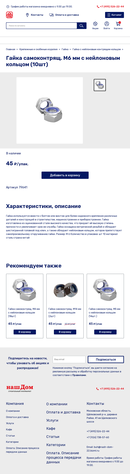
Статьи (10, 435)
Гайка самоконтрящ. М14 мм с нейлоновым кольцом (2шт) (64, 313)
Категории (12, 441)
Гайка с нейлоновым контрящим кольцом (97, 49)
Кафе (9, 429)
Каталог (117, 14)
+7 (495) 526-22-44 (112, 6)
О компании (13, 411)
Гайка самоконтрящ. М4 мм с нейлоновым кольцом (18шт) (24, 313)
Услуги (10, 423)
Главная (10, 49)
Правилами (79, 375)
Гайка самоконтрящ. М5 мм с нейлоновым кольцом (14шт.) (104, 313)
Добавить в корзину (65, 175)
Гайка (65, 49)
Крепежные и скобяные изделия (38, 49)
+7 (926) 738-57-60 (98, 437)
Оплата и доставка (17, 417)
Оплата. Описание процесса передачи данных (63, 457)
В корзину (25, 332)
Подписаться (106, 359)
